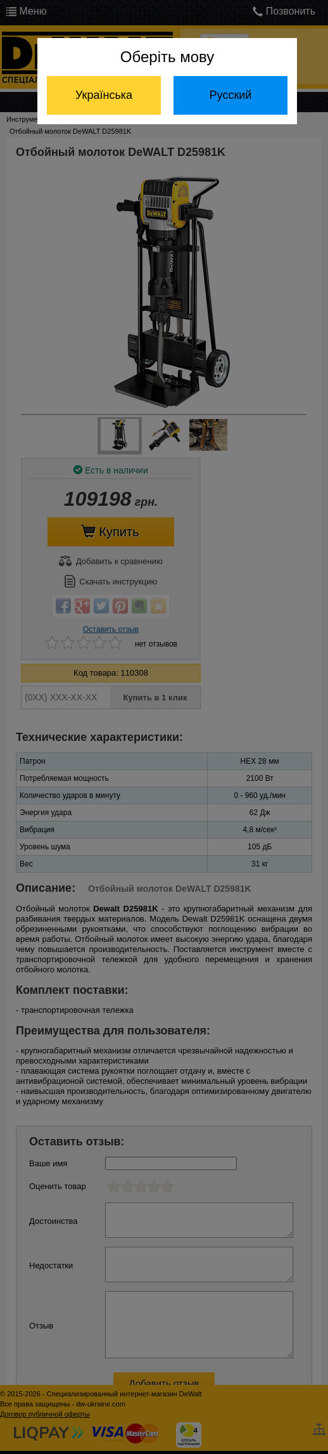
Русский (231, 95)
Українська (103, 95)
